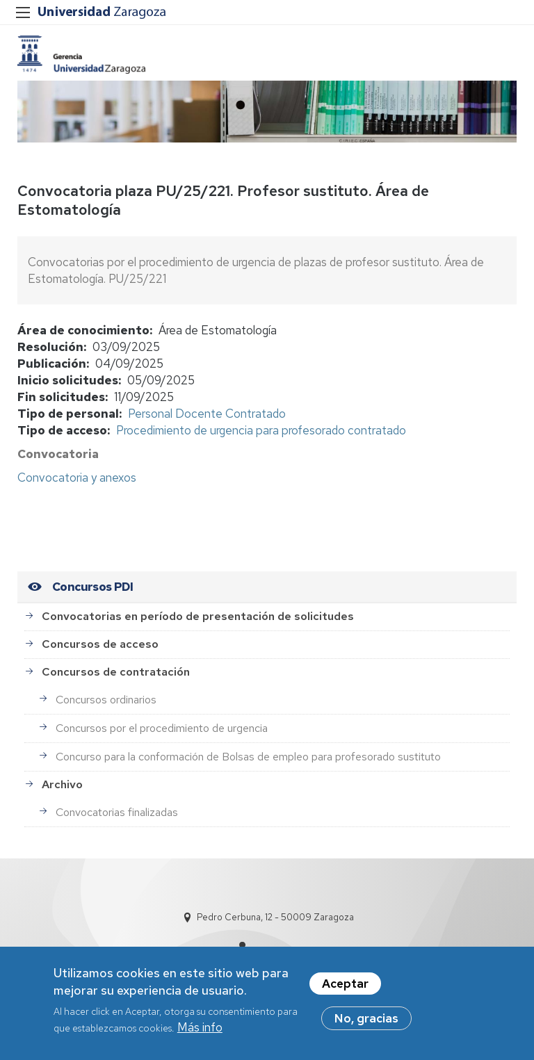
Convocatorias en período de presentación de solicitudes (198, 616)
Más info (199, 1030)
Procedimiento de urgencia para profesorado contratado (261, 430)
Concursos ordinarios (106, 699)
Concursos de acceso (100, 644)
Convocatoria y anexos (76, 477)
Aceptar (345, 986)
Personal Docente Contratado (207, 413)
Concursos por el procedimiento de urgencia (162, 728)
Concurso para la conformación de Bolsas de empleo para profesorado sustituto (248, 756)
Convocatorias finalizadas (117, 812)
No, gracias (366, 1021)
